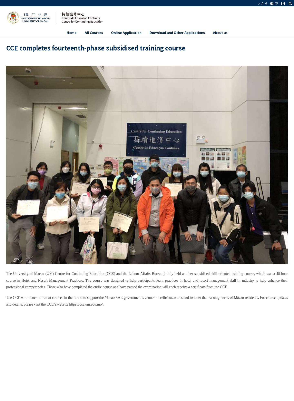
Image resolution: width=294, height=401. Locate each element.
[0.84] (147, 165)
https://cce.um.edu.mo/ (86, 304)
